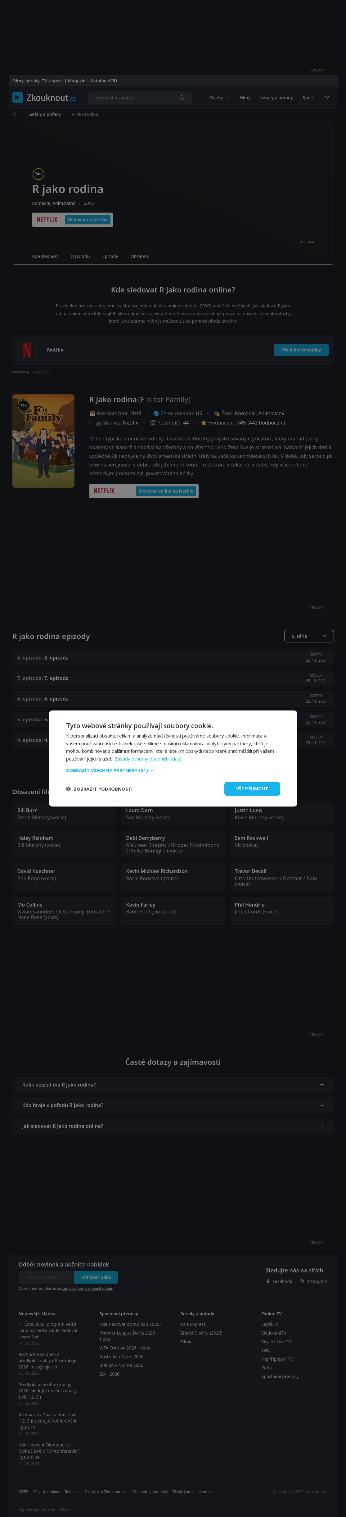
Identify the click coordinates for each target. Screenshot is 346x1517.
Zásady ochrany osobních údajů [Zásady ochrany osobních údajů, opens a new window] (148, 759)
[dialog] (173, 758)
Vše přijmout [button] (252, 789)
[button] (173, 770)
